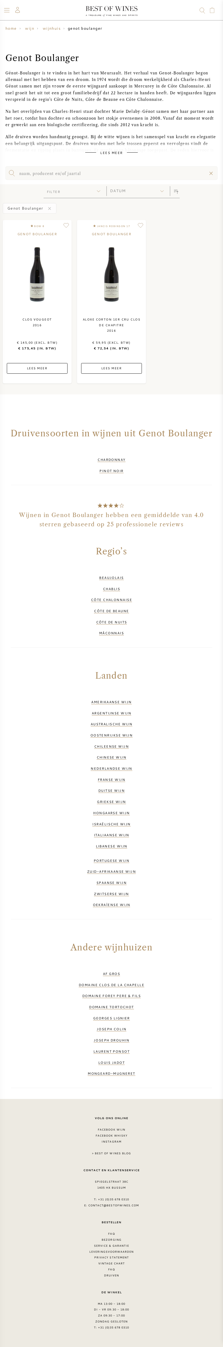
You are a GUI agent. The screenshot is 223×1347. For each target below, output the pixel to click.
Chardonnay (111, 459)
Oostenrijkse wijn (111, 735)
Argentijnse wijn (111, 713)
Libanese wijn (111, 846)
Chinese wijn (111, 757)
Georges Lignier (111, 1018)
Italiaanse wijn (111, 835)
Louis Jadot (111, 1062)
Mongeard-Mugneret (111, 1073)
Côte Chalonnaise (111, 599)
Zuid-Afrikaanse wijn (111, 871)
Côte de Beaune (111, 611)
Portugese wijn (111, 860)
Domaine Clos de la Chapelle (111, 985)
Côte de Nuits (111, 622)
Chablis (111, 589)
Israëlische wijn (111, 824)
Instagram (111, 1141)
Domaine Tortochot (111, 1007)
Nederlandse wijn (111, 768)
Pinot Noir (111, 471)
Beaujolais (111, 577)
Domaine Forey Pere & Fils (111, 995)
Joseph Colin (111, 1029)
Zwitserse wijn (111, 894)
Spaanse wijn (111, 882)
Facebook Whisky (112, 1135)
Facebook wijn (111, 1129)
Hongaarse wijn (111, 813)
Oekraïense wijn (111, 904)
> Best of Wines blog (111, 1153)
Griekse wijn (111, 801)
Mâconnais (111, 633)
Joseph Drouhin (111, 1040)
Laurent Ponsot (111, 1051)
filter (53, 191)
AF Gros (111, 973)
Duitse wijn (111, 790)
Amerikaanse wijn (111, 702)
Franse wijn (111, 779)
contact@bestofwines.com (113, 1205)
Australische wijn (112, 724)
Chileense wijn (111, 746)
